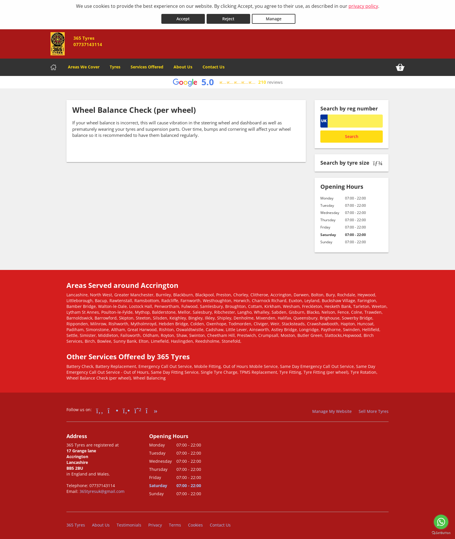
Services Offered (147, 65)
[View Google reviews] (227, 80)
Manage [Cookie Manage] (273, 17)
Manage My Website (332, 409)
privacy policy (363, 6)
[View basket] (400, 65)
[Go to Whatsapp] (137, 408)
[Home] (53, 65)
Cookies (195, 523)
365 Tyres (75, 523)
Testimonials (129, 523)
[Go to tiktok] (152, 408)
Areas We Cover (84, 65)
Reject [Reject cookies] (228, 17)
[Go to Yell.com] (126, 408)
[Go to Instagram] (113, 408)
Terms (175, 523)
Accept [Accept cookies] (183, 17)
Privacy (155, 523)
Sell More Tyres (374, 409)
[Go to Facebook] (99, 408)
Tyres (115, 65)
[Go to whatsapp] (441, 522)
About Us (183, 65)
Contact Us (214, 65)
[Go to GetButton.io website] (441, 533)
